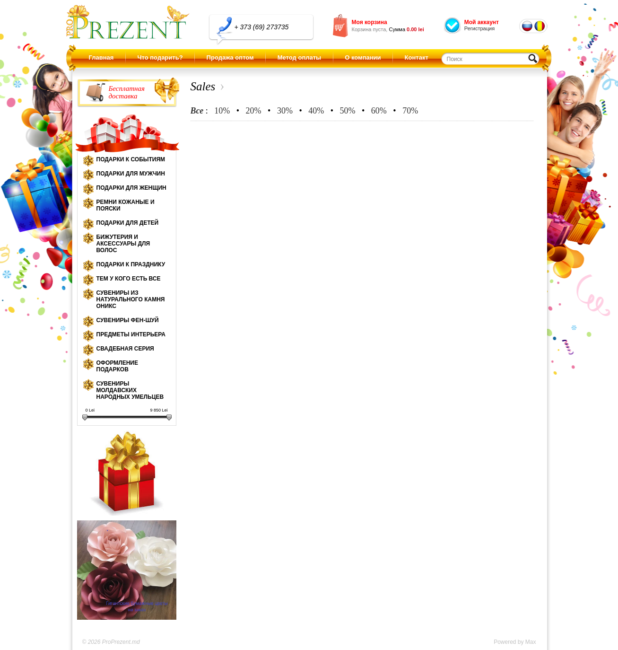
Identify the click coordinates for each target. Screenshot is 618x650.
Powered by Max (515, 642)
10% (222, 110)
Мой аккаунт (481, 22)
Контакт (416, 57)
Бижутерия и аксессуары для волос (123, 244)
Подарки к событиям (130, 159)
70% (410, 110)
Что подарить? (160, 57)
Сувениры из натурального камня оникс (130, 299)
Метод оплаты (299, 57)
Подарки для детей (127, 223)
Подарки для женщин (131, 187)
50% (348, 110)
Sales (203, 86)
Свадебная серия (125, 348)
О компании (363, 57)
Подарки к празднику (130, 264)
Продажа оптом (230, 57)
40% (316, 110)
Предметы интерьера (130, 334)
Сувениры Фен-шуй (127, 320)
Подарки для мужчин (130, 173)
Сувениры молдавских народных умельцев (130, 390)
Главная (101, 57)
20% (253, 110)
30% (285, 110)
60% (379, 110)
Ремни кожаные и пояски (125, 205)
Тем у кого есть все (128, 278)
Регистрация (479, 28)
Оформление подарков (117, 366)
